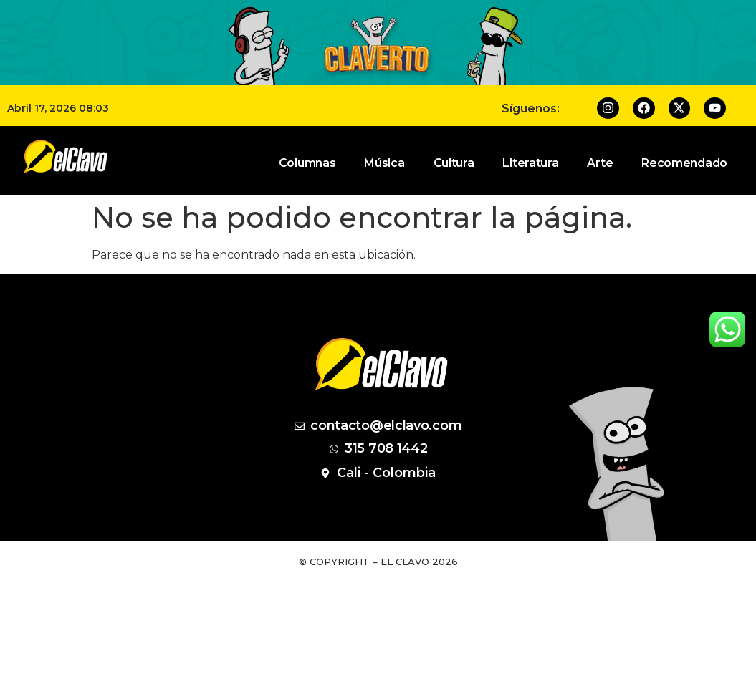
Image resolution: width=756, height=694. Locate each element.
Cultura (454, 163)
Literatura (530, 163)
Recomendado (684, 163)
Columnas (307, 163)
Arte (600, 163)
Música (384, 163)
